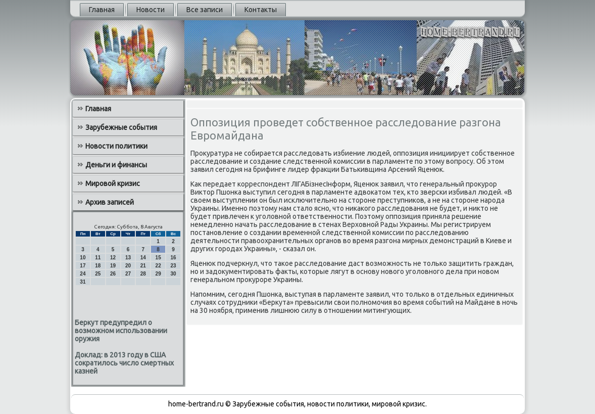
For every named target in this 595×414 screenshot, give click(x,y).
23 (173, 265)
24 (82, 274)
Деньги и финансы (116, 165)
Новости (150, 10)
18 (98, 265)
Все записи (204, 10)
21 (143, 265)
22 (158, 265)
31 (82, 282)
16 (173, 257)
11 (98, 257)
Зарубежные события (121, 127)
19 (113, 265)
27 (128, 274)
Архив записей (109, 202)
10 (82, 257)
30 (173, 274)
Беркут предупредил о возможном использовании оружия (121, 330)
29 (158, 274)
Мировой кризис (112, 183)
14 (143, 257)
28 (143, 274)
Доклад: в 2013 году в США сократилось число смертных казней (124, 363)
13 (128, 257)
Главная (102, 10)
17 (82, 265)
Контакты (260, 10)
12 (113, 257)
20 (128, 265)
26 (113, 274)
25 (98, 274)
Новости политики (116, 146)
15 (158, 257)
